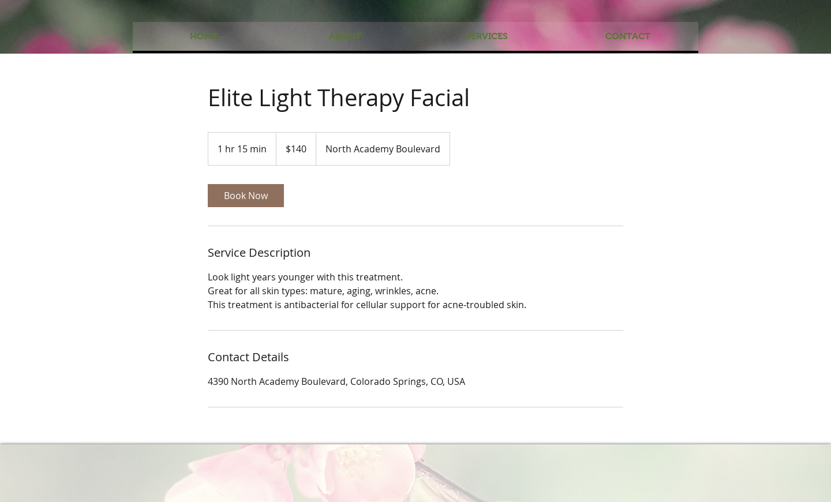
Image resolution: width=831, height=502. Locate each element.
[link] (246, 195)
